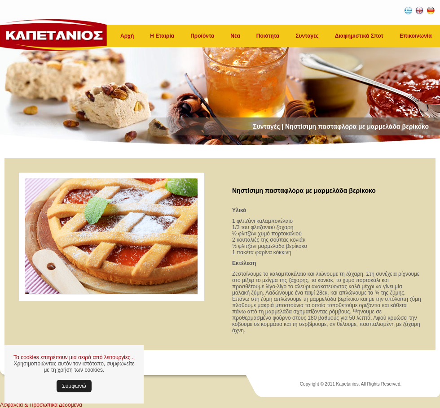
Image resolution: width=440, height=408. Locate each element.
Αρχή (127, 36)
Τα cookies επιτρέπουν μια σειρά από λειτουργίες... (74, 357)
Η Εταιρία (162, 36)
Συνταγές (307, 36)
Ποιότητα (267, 36)
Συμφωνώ (74, 386)
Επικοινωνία (416, 36)
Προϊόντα (202, 36)
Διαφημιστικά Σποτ (359, 36)
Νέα (235, 36)
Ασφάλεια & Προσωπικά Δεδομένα (41, 405)
